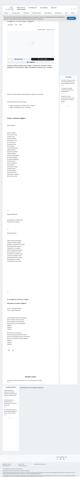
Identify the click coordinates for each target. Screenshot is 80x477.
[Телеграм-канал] (30, 62)
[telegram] (13, 350)
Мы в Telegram (44, 7)
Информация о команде (7, 456)
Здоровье (73, 13)
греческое (10, 24)
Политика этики (21, 456)
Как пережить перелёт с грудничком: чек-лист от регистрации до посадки (30, 381)
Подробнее (41, 469)
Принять (71, 18)
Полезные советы (16, 13)
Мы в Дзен (53, 7)
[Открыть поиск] (71, 8)
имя (16, 24)
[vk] (9, 350)
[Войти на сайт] (75, 8)
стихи (20, 24)
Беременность (58, 13)
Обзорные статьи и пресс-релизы (40, 456)
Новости (6, 13)
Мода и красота (48, 13)
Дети (66, 13)
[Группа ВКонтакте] (18, 59)
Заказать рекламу (21, 9)
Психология (26, 13)
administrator (50, 29)
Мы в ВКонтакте (32, 7)
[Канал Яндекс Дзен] (42, 59)
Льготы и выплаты (36, 13)
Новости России (21, 7)
